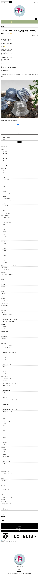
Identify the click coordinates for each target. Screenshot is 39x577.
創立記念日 (4, 296)
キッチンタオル (6, 238)
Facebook (19, 530)
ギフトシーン (4, 435)
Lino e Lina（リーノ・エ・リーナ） (9, 406)
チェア (4, 177)
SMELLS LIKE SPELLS (7, 385)
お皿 (4, 224)
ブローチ (5, 257)
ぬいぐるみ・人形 (6, 461)
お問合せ (3, 499)
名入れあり (5, 326)
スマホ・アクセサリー (6, 487)
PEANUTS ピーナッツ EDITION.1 (9, 316)
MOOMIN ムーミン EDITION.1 (8, 314)
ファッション (5, 361)
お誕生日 (3, 284)
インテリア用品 (6, 189)
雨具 (4, 366)
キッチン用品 (5, 205)
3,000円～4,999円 (5, 303)
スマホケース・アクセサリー (7, 213)
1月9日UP (5, 165)
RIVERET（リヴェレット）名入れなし (10, 352)
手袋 (4, 425)
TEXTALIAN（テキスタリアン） (9, 395)
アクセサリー (4, 241)
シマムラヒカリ (6, 392)
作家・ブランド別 (5, 376)
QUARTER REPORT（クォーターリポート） (11, 409)
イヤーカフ (5, 260)
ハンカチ (5, 371)
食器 (4, 186)
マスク (4, 428)
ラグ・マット (5, 172)
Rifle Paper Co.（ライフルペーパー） (9, 411)
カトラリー (5, 234)
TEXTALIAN (4, 310)
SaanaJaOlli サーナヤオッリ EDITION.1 (10, 319)
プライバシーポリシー (6, 501)
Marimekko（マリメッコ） (8, 402)
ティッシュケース (6, 456)
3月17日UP (5, 160)
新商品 (3, 149)
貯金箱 (4, 454)
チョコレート (4, 277)
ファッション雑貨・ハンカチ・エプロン (9, 265)
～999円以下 (4, 298)
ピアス (4, 245)
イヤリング (5, 250)
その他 (4, 357)
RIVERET (3, 324)
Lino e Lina (4, 343)
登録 (3, 516)
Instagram (19, 526)
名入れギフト (4, 184)
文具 (4, 203)
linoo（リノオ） (6, 387)
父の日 (3, 291)
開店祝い (3, 293)
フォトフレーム (4, 468)
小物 (4, 210)
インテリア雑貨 (6, 179)
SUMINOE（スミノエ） (7, 378)
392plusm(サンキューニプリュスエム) (10, 399)
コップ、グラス (6, 219)
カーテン (5, 170)
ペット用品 (4, 480)
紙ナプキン (5, 231)
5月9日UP (5, 151)
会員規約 (3, 504)
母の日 (3, 279)
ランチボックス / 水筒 (7, 222)
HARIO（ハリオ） (6, 380)
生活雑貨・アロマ (5, 272)
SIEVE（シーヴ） (6, 404)
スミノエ (3, 312)
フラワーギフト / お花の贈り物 (8, 200)
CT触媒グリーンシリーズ (7, 473)
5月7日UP (5, 153)
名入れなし (5, 328)
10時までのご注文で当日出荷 (7, 345)
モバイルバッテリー (6, 489)
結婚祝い (3, 281)
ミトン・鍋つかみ (6, 217)
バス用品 (5, 191)
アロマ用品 (5, 359)
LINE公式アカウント (19, 528)
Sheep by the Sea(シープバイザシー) (9, 390)
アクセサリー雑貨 (6, 198)
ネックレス (5, 243)
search (11, 2)
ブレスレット (5, 248)
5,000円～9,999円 (5, 305)
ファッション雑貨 (6, 193)
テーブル (5, 174)
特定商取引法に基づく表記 (6, 503)
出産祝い (3, 286)
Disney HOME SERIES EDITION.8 (9, 321)
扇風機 (4, 449)
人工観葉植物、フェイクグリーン (8, 471)
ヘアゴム (5, 255)
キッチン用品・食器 (5, 215)
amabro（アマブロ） (7, 397)
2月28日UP (5, 163)
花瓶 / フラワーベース (7, 269)
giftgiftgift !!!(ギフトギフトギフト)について (9, 497)
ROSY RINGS (4, 336)
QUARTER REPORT (5, 331)
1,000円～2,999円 (5, 300)
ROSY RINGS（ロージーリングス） (9, 383)
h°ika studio (4, 338)
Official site (19, 523)
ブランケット (5, 423)
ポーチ (4, 373)
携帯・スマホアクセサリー (8, 208)
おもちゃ (5, 463)
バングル (5, 262)
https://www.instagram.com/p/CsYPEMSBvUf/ (9, 120)
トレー (4, 236)
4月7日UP (5, 158)
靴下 (4, 430)
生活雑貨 (5, 196)
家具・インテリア (5, 168)
